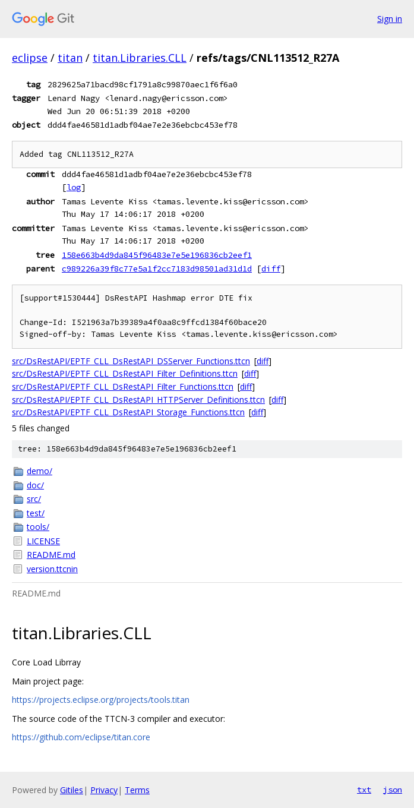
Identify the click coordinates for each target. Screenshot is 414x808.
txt (364, 789)
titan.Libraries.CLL (140, 57)
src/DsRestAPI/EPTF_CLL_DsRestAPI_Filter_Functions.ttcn (122, 386)
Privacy (104, 790)
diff (270, 268)
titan (70, 57)
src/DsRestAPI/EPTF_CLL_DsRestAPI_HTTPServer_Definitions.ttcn (138, 399)
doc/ (35, 485)
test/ (36, 513)
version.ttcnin (52, 569)
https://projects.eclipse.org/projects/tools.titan (100, 699)
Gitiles (71, 790)
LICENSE (43, 541)
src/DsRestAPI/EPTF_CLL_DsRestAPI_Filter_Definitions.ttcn (125, 373)
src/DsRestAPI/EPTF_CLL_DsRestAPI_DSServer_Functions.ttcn (131, 361)
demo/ (39, 470)
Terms (137, 790)
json (392, 789)
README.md (51, 554)
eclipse (30, 57)
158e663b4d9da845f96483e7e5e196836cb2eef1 (157, 255)
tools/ (38, 526)
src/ (34, 498)
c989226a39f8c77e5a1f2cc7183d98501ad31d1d (157, 268)
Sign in (389, 18)
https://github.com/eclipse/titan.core (81, 737)
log (74, 187)
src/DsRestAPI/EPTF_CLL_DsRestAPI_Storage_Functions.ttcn (128, 412)
